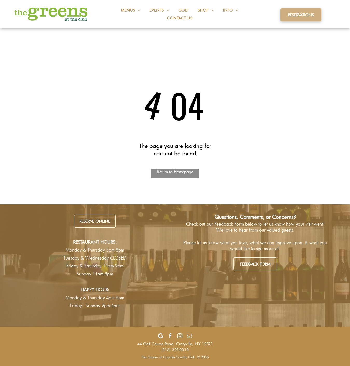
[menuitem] (126, 10)
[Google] (160, 336)
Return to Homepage (175, 171)
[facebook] (170, 336)
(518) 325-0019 (175, 349)
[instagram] (180, 336)
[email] (189, 336)
